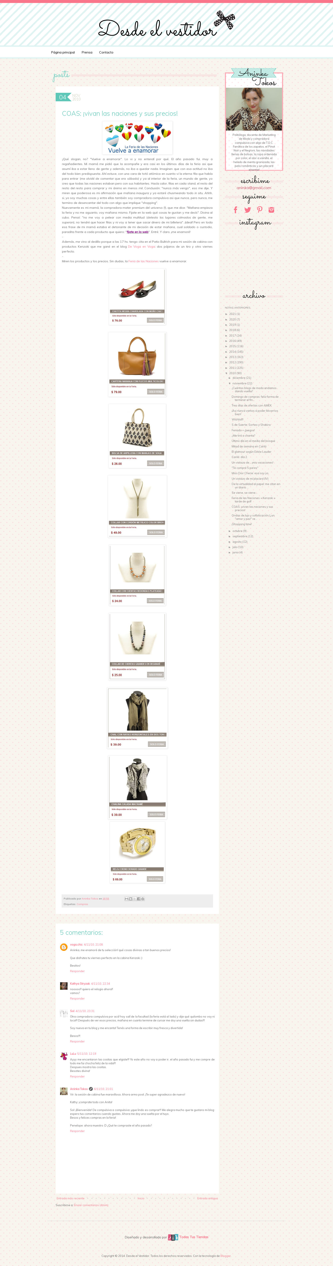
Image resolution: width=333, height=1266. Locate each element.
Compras (82, 904)
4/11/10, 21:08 (93, 944)
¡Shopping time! (242, 524)
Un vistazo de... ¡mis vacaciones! (252, 462)
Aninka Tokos (79, 1089)
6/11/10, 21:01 (103, 1089)
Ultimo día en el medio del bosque (253, 441)
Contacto (106, 52)
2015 (233, 346)
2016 (233, 341)
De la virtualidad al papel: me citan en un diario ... (256, 485)
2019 (233, 324)
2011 (233, 367)
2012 (233, 362)
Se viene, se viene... (244, 492)
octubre (238, 531)
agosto (237, 541)
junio (236, 552)
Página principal (63, 52)
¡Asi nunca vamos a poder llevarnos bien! (255, 412)
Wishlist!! (237, 419)
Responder (77, 971)
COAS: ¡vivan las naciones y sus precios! (252, 508)
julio (235, 547)
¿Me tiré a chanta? (243, 435)
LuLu (73, 1053)
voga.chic (76, 944)
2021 (233, 314)
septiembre (240, 536)
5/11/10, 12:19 (86, 1053)
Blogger (225, 1256)
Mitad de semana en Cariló (249, 446)
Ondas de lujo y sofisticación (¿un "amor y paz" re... (253, 517)
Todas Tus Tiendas (188, 1237)
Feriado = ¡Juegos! (243, 430)
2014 (233, 351)
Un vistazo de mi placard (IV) (250, 478)
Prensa (87, 52)
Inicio (141, 1198)
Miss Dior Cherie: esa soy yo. (250, 473)
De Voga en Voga (141, 246)
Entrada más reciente (71, 1198)
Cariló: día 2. (240, 457)
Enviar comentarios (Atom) (91, 1205)
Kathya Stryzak (80, 983)
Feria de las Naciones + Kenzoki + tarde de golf (253, 499)
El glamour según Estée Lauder (251, 451)
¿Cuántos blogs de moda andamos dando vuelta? (254, 389)
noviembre (240, 383)
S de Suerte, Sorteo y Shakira (251, 424)
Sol (72, 1011)
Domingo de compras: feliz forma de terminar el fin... (255, 398)
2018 (233, 330)
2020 (233, 319)
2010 (233, 373)
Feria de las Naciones (143, 261)
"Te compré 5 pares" (245, 467)
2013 (233, 357)
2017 (233, 335)
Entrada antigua (207, 1198)
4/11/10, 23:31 (85, 1011)
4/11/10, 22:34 (100, 983)
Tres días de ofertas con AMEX (251, 405)
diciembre (239, 377)
